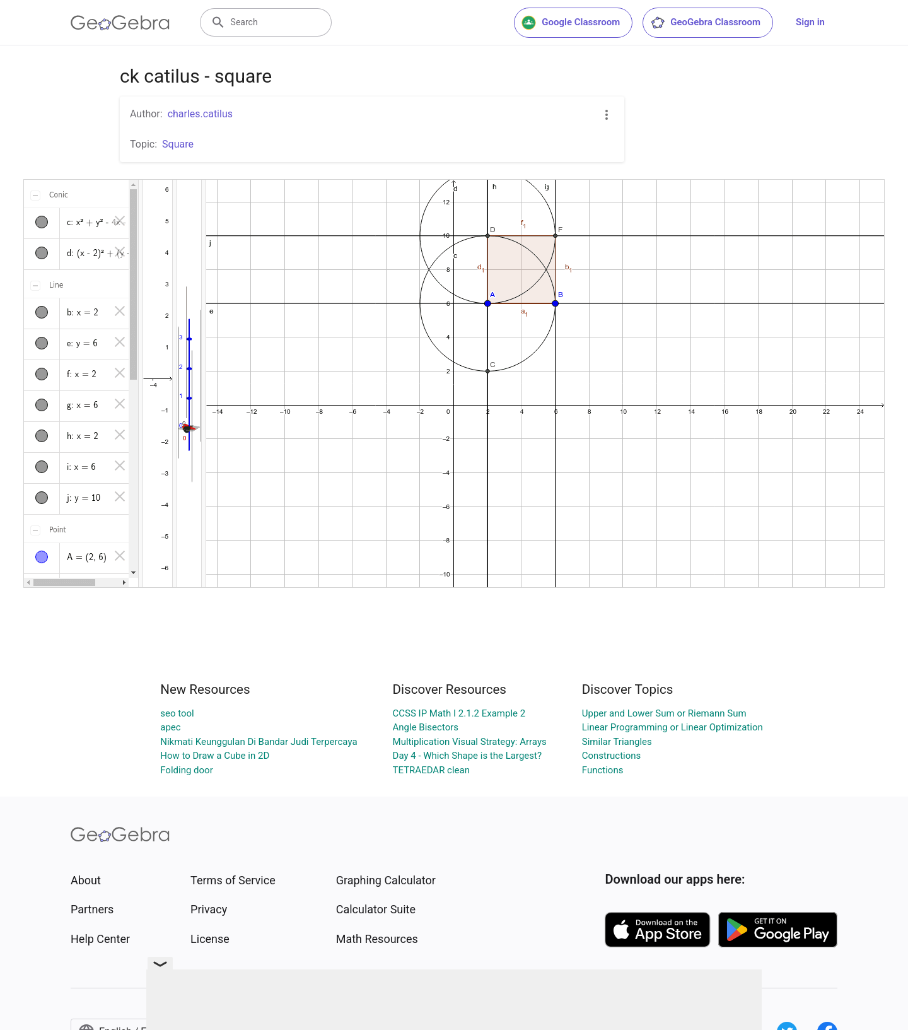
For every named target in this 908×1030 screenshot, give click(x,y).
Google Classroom (570, 22)
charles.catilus (200, 114)
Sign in (810, 22)
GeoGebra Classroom (705, 22)
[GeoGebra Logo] (120, 22)
